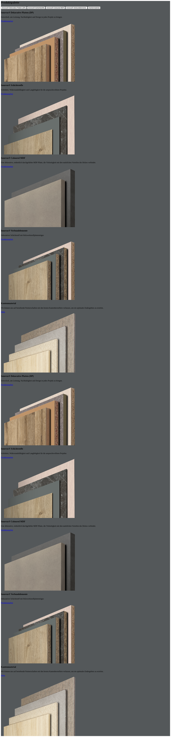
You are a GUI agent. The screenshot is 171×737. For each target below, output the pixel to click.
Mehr (3, 312)
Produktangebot (7, 21)
